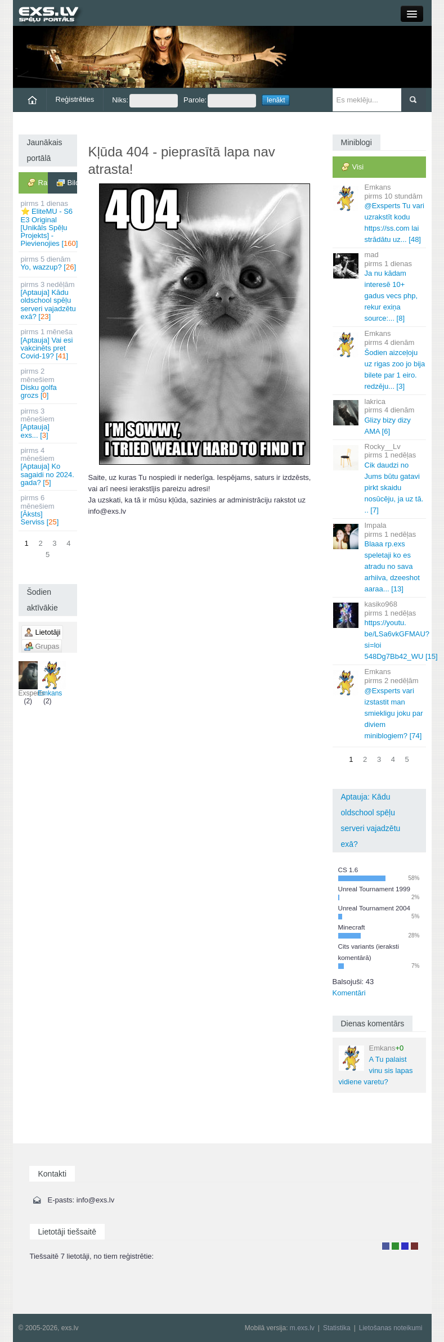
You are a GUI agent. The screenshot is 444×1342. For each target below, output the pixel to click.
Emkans (50, 679)
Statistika (337, 1328)
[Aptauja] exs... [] (49, 423)
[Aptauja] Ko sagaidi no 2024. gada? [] (49, 466)
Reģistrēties (75, 99)
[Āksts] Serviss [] (49, 509)
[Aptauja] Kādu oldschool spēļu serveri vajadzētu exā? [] (49, 300)
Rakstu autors (395, 1246)
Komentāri (349, 993)
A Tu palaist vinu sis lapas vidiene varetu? (376, 1065)
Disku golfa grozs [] (49, 383)
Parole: (219, 100)
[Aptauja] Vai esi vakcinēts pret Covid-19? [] (49, 343)
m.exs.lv (302, 1328)
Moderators (405, 1246)
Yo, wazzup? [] (49, 263)
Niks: (145, 100)
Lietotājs (386, 1246)
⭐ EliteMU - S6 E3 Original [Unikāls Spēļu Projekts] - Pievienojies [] (49, 223)
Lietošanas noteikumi (391, 1328)
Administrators (414, 1246)
